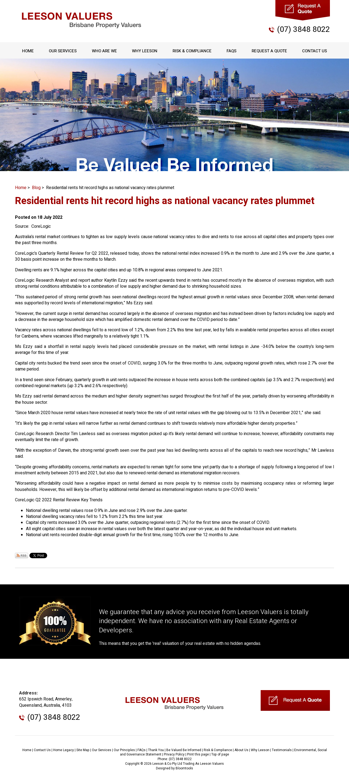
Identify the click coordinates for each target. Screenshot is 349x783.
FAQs (231, 51)
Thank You (156, 750)
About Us (241, 750)
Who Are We (104, 51)
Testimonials (282, 750)
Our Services (63, 51)
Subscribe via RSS (21, 555)
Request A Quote (269, 51)
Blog (36, 187)
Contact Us (314, 51)
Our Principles (124, 750)
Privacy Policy (174, 754)
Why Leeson (144, 51)
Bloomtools (184, 768)
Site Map (82, 750)
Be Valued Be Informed (183, 750)
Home (28, 51)
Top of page (220, 754)
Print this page (198, 754)
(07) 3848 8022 (303, 29)
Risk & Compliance (192, 51)
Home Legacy (63, 750)
